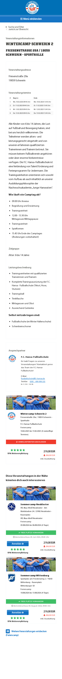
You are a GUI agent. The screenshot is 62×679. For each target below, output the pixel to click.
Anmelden (18, 543)
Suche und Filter (16, 27)
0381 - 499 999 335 (37, 381)
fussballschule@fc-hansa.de (33, 378)
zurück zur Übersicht (18, 29)
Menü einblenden (31, 18)
